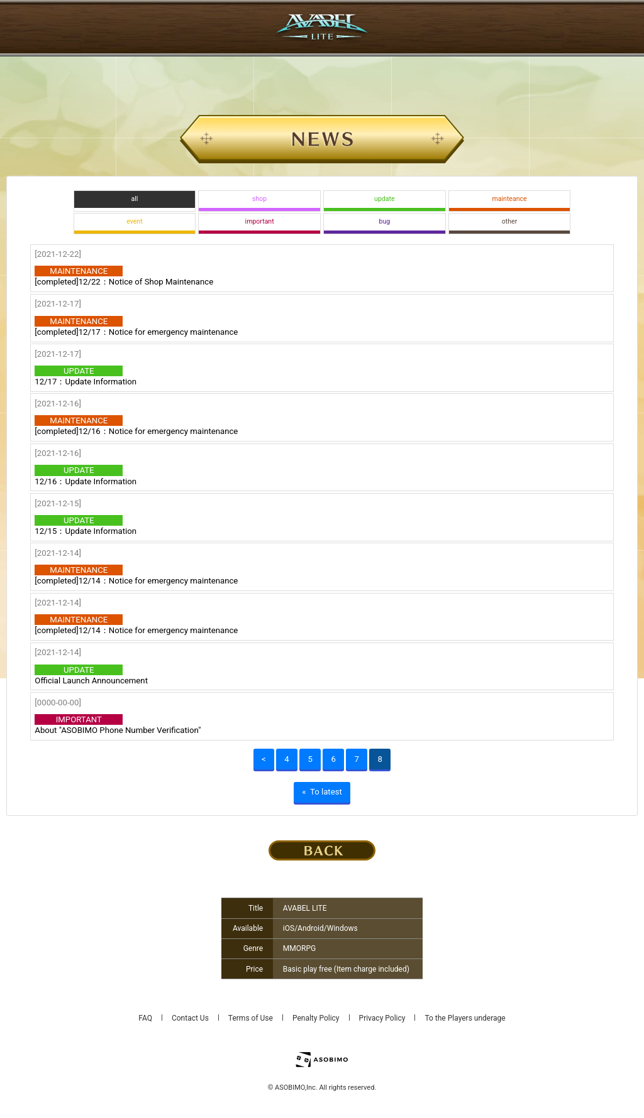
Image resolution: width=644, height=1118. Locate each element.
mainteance (509, 199)
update (384, 199)
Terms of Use (250, 1018)
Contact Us (190, 1018)
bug (385, 221)
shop (259, 199)
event (134, 221)
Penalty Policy (316, 1018)
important (259, 221)
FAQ (145, 1018)
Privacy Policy (382, 1018)
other (509, 221)
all (134, 199)
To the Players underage (465, 1018)
